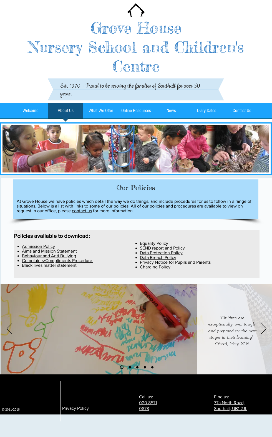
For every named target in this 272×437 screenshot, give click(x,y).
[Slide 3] (137, 367)
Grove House (136, 27)
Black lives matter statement (49, 265)
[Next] (263, 329)
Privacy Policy (75, 408)
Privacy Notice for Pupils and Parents (175, 262)
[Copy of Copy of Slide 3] (152, 367)
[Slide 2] (130, 367)
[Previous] (9, 329)
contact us (82, 210)
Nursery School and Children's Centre (136, 56)
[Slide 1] (122, 367)
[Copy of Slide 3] (145, 367)
